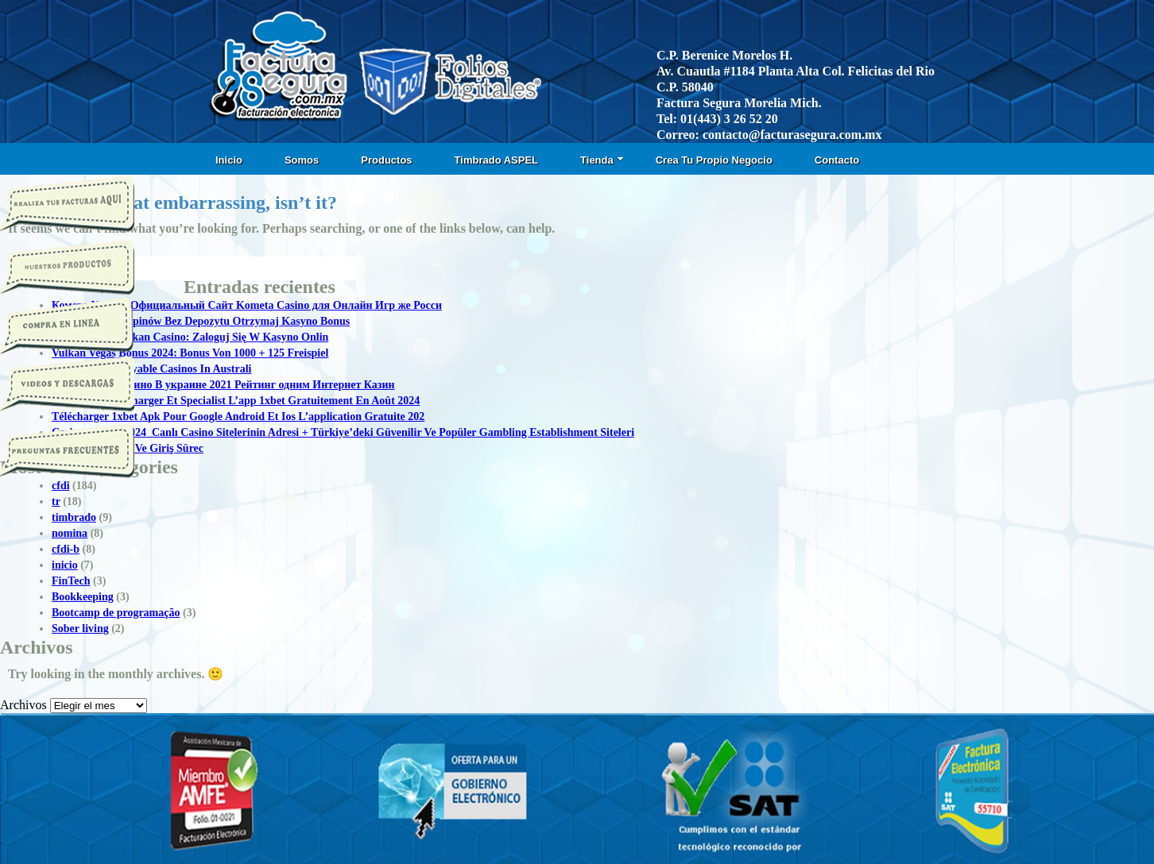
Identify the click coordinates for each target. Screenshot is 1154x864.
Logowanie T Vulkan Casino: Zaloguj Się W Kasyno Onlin (190, 337)
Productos (386, 160)
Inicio (228, 160)
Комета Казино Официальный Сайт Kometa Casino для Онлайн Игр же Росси (247, 305)
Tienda (602, 160)
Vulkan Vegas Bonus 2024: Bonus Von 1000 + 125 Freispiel (190, 353)
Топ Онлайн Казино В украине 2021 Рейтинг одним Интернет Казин (223, 385)
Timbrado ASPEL (496, 160)
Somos (302, 160)
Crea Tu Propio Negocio (714, 160)
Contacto (837, 160)
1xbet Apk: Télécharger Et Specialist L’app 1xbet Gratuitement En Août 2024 (236, 401)
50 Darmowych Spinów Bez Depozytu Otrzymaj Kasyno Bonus (201, 321)
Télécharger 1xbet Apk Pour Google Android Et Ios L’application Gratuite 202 (238, 416)
